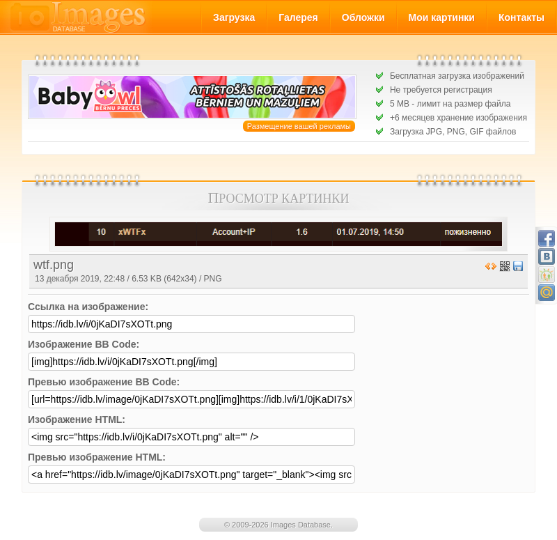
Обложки (363, 17)
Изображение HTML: (76, 419)
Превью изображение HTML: (97, 457)
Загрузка (234, 17)
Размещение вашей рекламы (299, 126)
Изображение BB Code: (83, 344)
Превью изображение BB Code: (104, 381)
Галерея (298, 17)
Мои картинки (442, 17)
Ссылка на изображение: (88, 306)
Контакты (521, 17)
